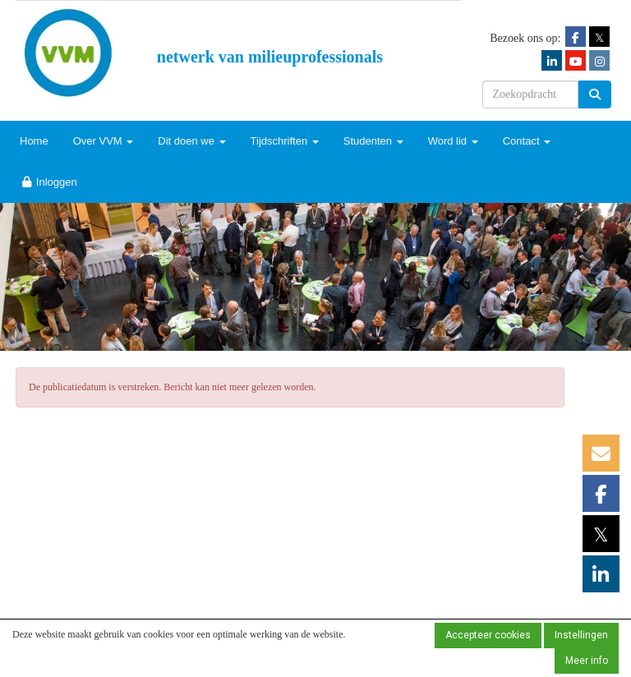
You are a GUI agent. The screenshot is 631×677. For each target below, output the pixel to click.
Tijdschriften (285, 141)
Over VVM (103, 141)
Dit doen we (191, 141)
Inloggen (48, 182)
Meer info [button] (586, 660)
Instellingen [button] (581, 635)
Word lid (453, 141)
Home (34, 141)
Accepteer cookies (488, 635)
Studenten (373, 141)
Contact (526, 141)
